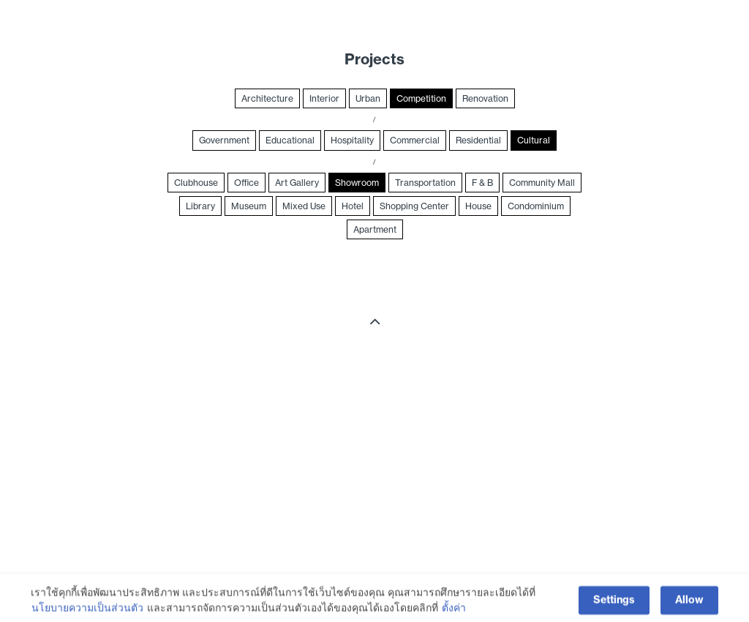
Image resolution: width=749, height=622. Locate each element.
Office (246, 182)
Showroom (357, 182)
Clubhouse (196, 182)
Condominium (536, 206)
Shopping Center (414, 206)
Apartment (374, 229)
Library (200, 206)
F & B (482, 182)
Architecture (267, 98)
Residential (478, 140)
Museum (248, 206)
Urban (367, 98)
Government (224, 140)
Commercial (415, 140)
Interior (324, 98)
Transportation (425, 182)
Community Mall (542, 182)
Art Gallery (297, 182)
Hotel (353, 206)
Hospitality (352, 140)
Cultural (533, 140)
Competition (421, 98)
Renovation (485, 98)
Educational (290, 140)
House (478, 206)
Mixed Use (303, 206)
